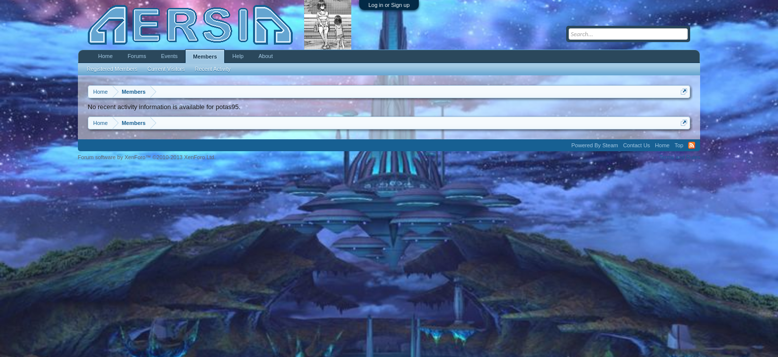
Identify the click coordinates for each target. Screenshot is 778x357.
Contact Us (636, 145)
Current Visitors (166, 69)
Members (205, 57)
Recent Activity (213, 69)
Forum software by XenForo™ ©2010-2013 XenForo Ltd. (147, 157)
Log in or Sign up (388, 5)
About (266, 56)
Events (169, 56)
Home (105, 56)
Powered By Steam (595, 145)
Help (238, 56)
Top (678, 145)
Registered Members (112, 69)
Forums (137, 56)
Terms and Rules (680, 157)
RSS (691, 145)
